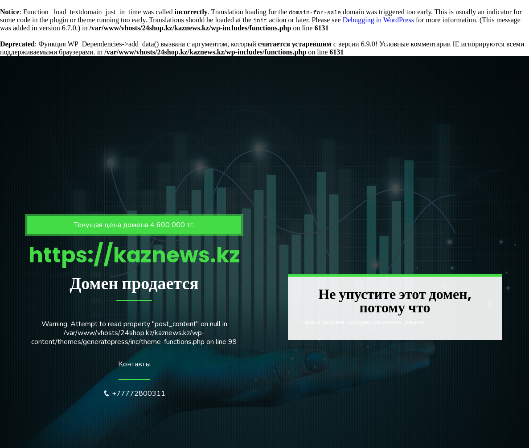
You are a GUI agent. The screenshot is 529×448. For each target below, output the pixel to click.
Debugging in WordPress (378, 20)
